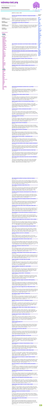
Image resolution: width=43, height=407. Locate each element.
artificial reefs (4, 40)
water (3, 87)
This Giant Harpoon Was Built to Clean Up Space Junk (22, 238)
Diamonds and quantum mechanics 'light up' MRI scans (22, 58)
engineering (4, 53)
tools (3, 84)
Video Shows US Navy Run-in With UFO (19, 328)
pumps (3, 78)
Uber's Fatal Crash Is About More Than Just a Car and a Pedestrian (24, 156)
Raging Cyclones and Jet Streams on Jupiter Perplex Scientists (23, 356)
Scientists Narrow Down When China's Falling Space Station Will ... (24, 205)
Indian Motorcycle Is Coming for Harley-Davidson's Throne (22, 343)
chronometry (4, 45)
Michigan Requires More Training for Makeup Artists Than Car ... (23, 65)
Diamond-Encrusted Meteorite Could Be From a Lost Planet (22, 86)
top (40, 405)
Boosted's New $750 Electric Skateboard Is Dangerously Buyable (23, 15)
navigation (3, 73)
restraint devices (4, 79)
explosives (3, 55)
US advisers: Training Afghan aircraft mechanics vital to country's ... (24, 252)
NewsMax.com (40, 35)
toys (3, 85)
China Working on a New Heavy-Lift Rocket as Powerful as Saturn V (24, 212)
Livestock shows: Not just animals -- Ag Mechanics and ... (22, 136)
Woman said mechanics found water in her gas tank (21, 335)
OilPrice (39, 36)
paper (3, 76)
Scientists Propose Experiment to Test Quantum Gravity (22, 370)
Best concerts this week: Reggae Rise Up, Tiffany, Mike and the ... (24, 286)
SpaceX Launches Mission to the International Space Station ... (23, 101)
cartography (4, 43)
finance (3, 57)
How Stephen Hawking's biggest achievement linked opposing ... (23, 279)
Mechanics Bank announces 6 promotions (19, 129)
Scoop (39, 42)
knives (3, 65)
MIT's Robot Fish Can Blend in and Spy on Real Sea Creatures (23, 178)
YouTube (41, 9)
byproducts (4, 42)
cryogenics (4, 48)
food (3, 59)
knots (3, 66)
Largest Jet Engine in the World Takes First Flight (21, 259)
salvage (3, 81)
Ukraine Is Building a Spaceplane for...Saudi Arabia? (21, 266)
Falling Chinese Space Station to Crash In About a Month (22, 384)
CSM (38, 21)
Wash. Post (39, 52)
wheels (3, 89)
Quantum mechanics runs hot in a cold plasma (20, 232)
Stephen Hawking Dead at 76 (17, 321)
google (36, 9)
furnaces (3, 60)
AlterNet (39, 17)
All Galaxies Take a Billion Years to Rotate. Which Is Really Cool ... (24, 307)
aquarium (3, 39)
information (4, 64)
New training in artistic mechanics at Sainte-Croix (21, 293)
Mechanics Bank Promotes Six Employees (19, 122)
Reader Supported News (39, 39)
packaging (3, 75)
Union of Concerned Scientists (39, 51)
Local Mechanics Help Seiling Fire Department (20, 22)
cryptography (4, 49)
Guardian (39, 26)
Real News (39, 40)
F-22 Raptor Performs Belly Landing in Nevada (20, 94)
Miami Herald (39, 30)
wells (3, 88)
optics (3, 74)
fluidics (3, 58)
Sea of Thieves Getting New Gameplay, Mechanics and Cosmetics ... (24, 198)
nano (3, 72)
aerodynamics (4, 37)
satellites (3, 82)
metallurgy (3, 70)
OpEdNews (39, 37)
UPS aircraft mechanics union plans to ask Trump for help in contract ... (24, 51)
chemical (3, 44)
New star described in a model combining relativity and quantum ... (24, 363)
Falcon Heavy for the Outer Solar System (19, 397)
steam (3, 83)
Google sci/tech (40, 25)
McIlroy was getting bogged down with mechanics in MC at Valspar (24, 219)
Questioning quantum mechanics (18, 115)
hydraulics (3, 62)
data (3, 50)
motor (3, 71)
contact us (37, 11)
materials (3, 68)
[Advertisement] (20, 35)
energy (3, 52)
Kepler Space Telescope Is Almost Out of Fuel (20, 245)
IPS (38, 27)
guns (3, 61)
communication (4, 47)
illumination (4, 63)
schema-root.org (5, 32)
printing (3, 77)
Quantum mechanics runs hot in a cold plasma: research (22, 300)
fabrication (3, 56)
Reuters (39, 41)
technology (3, 33)
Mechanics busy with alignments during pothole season (22, 377)
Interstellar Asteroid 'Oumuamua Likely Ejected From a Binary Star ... (24, 191)
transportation (4, 86)
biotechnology (4, 41)
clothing (3, 46)
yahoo (38, 9)
